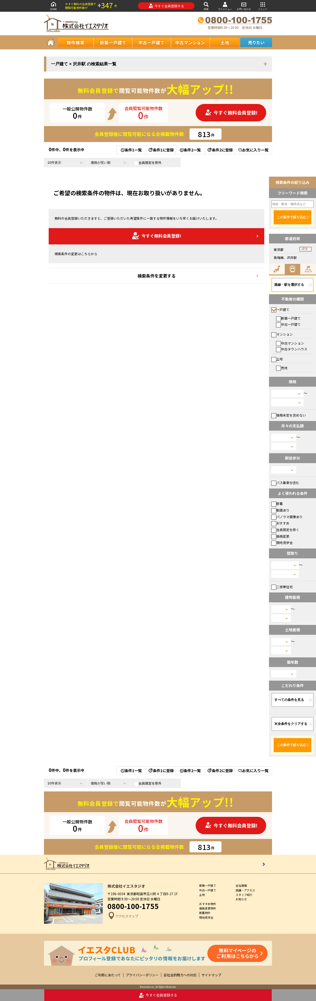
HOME (53, 6)
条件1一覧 (131, 150)
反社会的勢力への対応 (180, 975)
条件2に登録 (220, 150)
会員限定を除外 (148, 162)
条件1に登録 (161, 150)
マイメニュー (225, 6)
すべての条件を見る (289, 700)
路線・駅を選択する (289, 284)
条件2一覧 (190, 150)
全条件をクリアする (290, 724)
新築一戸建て (288, 318)
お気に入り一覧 (253, 150)
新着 (277, 503)
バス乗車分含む (285, 482)
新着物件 (204, 913)
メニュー (262, 5)
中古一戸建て (288, 324)
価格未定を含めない (288, 415)
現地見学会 (282, 542)
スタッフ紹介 (244, 895)
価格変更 (280, 536)
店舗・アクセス (245, 890)
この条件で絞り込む (291, 217)
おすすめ (280, 523)
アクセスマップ (122, 916)
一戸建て (280, 309)
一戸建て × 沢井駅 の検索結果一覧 (83, 64)
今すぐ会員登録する (166, 6)
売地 (282, 367)
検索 (206, 5)
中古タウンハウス (291, 349)
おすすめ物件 (207, 904)
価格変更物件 (207, 908)
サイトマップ (211, 975)
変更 (305, 249)
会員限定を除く (285, 529)
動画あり (280, 510)
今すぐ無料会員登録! (231, 112)
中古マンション (290, 343)
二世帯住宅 (282, 586)
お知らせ (241, 899)
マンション (282, 334)
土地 (277, 359)
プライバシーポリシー (142, 975)
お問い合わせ (243, 5)
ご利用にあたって (108, 975)
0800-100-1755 (133, 906)
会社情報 (241, 885)
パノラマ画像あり (287, 516)
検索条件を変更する (157, 276)
